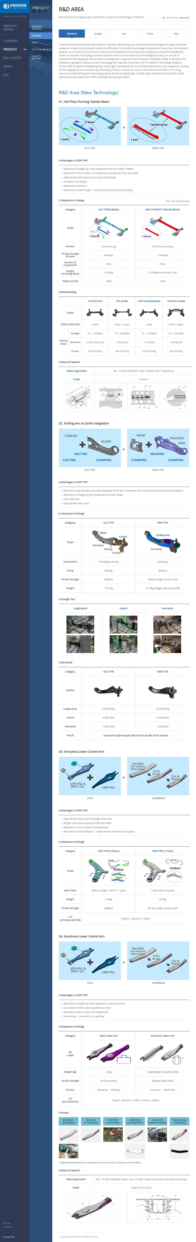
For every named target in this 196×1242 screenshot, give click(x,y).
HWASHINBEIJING (10, 27)
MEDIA (7, 66)
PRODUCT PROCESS (37, 27)
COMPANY (10, 41)
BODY (35, 42)
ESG (6, 75)
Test (176, 33)
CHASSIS (36, 35)
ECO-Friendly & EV (42, 49)
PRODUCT (10, 49)
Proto (150, 33)
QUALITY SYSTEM (36, 57)
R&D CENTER (12, 58)
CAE (124, 33)
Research (72, 33)
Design (98, 33)
